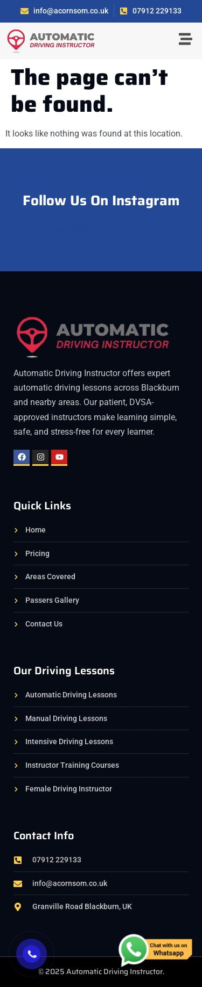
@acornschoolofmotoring (101, 232)
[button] (186, 40)
